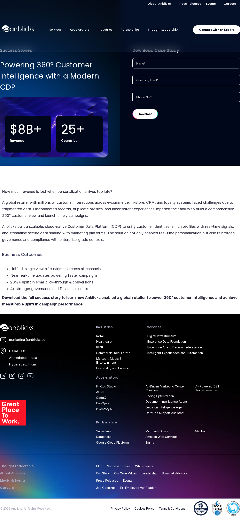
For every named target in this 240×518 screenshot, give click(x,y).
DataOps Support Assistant (165, 413)
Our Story (103, 473)
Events (211, 4)
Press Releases (190, 4)
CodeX (101, 398)
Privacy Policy (120, 508)
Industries (105, 30)
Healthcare (104, 341)
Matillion (201, 431)
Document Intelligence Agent (166, 402)
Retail (100, 336)
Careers (230, 4)
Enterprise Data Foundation (166, 341)
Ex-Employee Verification (138, 488)
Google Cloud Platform (112, 442)
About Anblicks (159, 4)
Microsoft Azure (157, 431)
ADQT (100, 392)
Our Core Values (125, 473)
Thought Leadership (163, 30)
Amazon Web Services (161, 437)
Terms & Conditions (172, 508)
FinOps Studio (106, 386)
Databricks (103, 437)
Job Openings (106, 488)
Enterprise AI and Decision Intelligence (174, 347)
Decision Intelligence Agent (165, 407)
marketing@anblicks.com (28, 340)
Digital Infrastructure (162, 336)
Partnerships (130, 30)
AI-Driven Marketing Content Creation (166, 388)
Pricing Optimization (160, 396)
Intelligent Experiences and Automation (175, 353)
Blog (99, 466)
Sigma (149, 442)
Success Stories (119, 466)
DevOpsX (103, 403)
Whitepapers (144, 466)
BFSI (99, 347)
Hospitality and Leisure (112, 368)
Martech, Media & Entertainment (109, 361)
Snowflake (103, 431)
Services (55, 30)
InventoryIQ (104, 409)
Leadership (149, 473)
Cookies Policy (144, 508)
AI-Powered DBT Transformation (207, 388)
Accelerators (80, 30)
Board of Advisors (174, 473)
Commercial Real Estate (113, 353)
